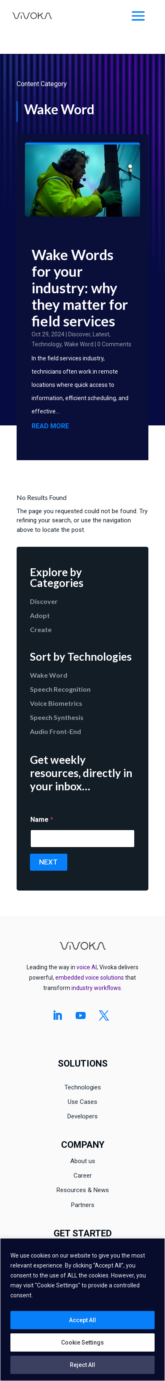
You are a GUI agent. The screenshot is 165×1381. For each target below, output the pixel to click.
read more (50, 426)
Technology (47, 344)
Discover (79, 334)
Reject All (82, 1365)
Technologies (82, 1087)
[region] (82, 1309)
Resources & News (83, 1190)
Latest (101, 334)
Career (83, 1175)
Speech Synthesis (57, 717)
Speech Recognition (60, 689)
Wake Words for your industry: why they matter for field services (80, 287)
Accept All (82, 1320)
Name (41, 819)
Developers (82, 1116)
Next (48, 862)
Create (41, 629)
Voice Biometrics (56, 703)
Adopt (40, 615)
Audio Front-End (55, 731)
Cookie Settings (82, 1342)
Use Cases (82, 1102)
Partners (82, 1205)
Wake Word (79, 344)
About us (82, 1161)
